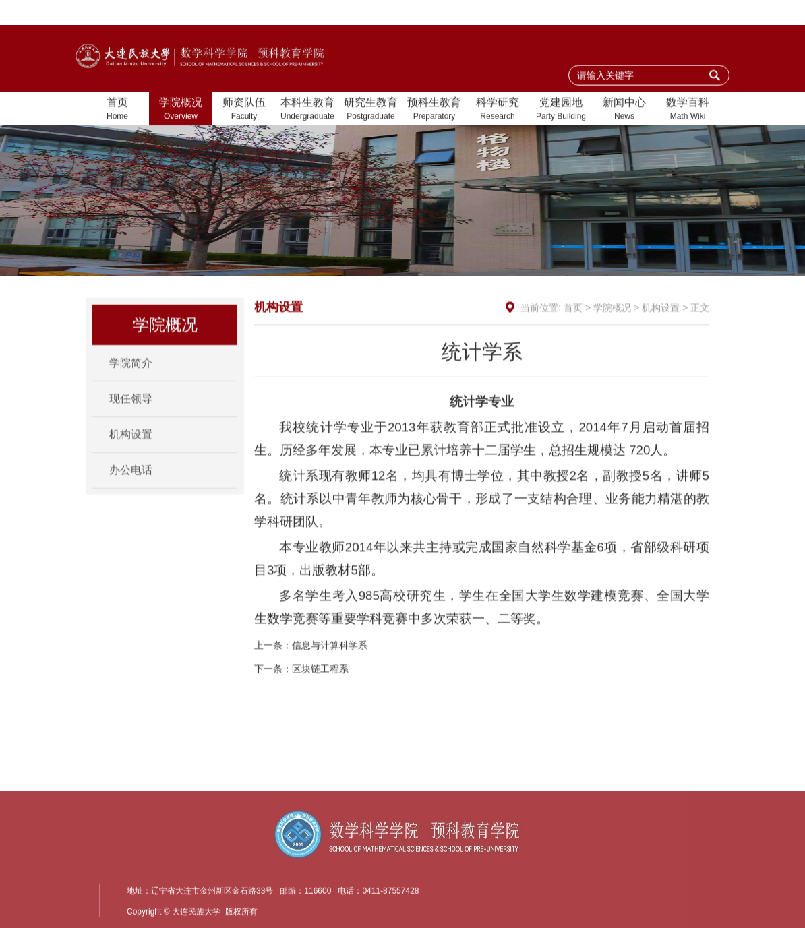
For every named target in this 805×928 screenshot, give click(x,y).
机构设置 (130, 448)
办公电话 (130, 483)
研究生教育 (371, 110)
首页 (117, 110)
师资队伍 (244, 110)
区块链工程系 (320, 697)
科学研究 (497, 110)
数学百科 (687, 110)
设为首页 (569, 13)
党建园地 (561, 110)
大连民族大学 (691, 13)
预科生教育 (434, 110)
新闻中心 (624, 110)
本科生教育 (307, 110)
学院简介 (130, 376)
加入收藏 (625, 13)
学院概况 (180, 110)
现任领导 (130, 412)
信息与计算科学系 (329, 674)
